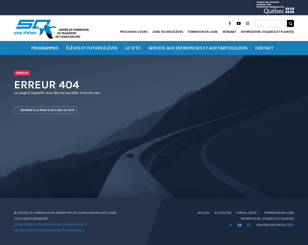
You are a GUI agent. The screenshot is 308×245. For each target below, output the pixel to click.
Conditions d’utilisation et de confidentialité (50, 224)
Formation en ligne (203, 32)
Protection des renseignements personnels (49, 230)
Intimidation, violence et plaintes (267, 32)
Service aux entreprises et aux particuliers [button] (198, 48)
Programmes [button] (44, 48)
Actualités (223, 213)
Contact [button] (264, 48)
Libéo (290, 225)
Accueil (204, 213)
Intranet (229, 32)
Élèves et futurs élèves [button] (92, 48)
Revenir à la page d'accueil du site (45, 110)
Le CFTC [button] (133, 48)
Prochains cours (134, 32)
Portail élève (247, 213)
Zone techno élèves (167, 32)
